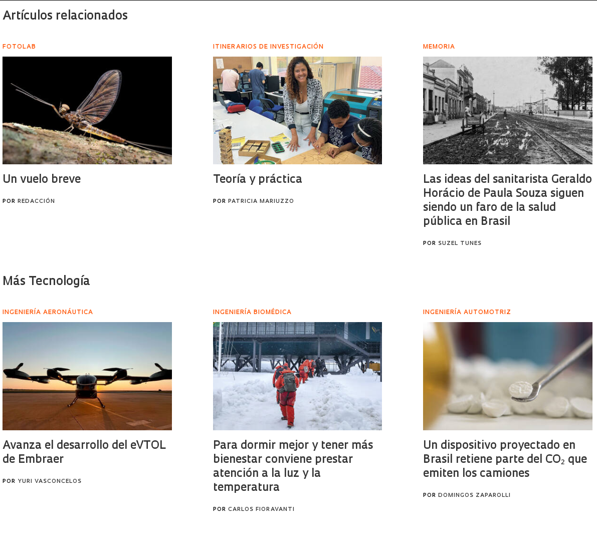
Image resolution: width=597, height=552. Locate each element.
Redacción (36, 201)
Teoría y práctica (257, 180)
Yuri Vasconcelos (50, 481)
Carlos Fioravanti (261, 509)
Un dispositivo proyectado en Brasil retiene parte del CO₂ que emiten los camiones (505, 460)
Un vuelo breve (42, 180)
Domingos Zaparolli (474, 495)
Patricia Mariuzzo (261, 201)
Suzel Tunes (460, 243)
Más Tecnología (46, 282)
